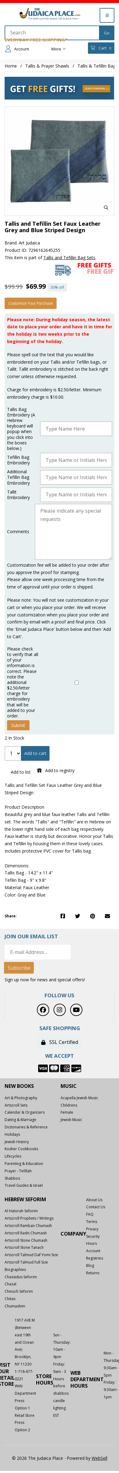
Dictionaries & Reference (26, 1127)
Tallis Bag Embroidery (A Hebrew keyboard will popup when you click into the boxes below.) (21, 429)
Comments (18, 531)
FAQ (89, 1214)
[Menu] (107, 15)
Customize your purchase (30, 303)
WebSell (99, 1458)
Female (67, 1112)
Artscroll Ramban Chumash (28, 1225)
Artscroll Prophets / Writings (29, 1218)
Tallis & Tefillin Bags (97, 66)
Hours (91, 1243)
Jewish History (17, 1141)
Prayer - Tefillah (18, 1171)
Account (17, 48)
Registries (94, 1258)
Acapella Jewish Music (79, 1097)
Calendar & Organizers (25, 1112)
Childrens (69, 1105)
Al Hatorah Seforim (21, 1210)
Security (93, 1236)
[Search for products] (52, 32)
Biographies (15, 1269)
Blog (90, 1265)
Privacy (92, 1229)
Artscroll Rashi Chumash (26, 1233)
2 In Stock (14, 738)
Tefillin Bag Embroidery (18, 460)
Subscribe (19, 967)
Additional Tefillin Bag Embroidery (18, 477)
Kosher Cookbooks (21, 1148)
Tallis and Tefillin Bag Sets (69, 257)
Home (11, 66)
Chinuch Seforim (19, 1291)
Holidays (12, 1134)
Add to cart (35, 753)
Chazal (10, 1284)
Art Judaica (29, 243)
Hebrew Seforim (25, 1199)
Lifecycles (13, 1156)
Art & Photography (21, 1097)
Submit (18, 725)
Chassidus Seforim (21, 1277)
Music (69, 1086)
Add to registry (55, 770)
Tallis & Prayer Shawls (47, 66)
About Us (94, 1199)
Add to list (19, 772)
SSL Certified (59, 1042)
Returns (92, 1273)
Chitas (10, 1298)
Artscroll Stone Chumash (26, 1240)
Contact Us (95, 1206)
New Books (19, 1086)
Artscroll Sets (16, 1105)
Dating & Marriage (20, 1119)
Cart (101, 48)
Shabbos (12, 1178)
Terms (91, 1221)
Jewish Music (71, 1119)
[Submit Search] (106, 32)
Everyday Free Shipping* (36, 40)
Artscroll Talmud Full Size (26, 1262)
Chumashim (15, 1306)
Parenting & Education (24, 1163)
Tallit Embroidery (18, 494)
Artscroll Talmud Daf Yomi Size (31, 1254)
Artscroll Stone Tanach (24, 1247)
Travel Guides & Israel (24, 1185)
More (58, 49)
